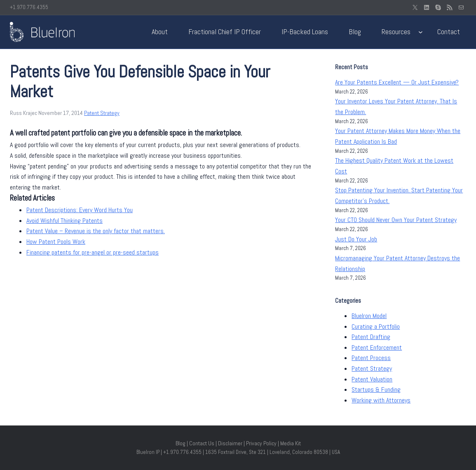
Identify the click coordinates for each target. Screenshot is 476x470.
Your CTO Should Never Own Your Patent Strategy (396, 219)
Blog (180, 443)
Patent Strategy (102, 113)
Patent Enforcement (377, 347)
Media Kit (290, 443)
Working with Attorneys (381, 400)
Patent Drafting (371, 336)
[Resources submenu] (420, 32)
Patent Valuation (372, 379)
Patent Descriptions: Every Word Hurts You (79, 210)
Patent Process (371, 357)
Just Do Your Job (356, 239)
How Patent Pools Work (55, 241)
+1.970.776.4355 (29, 7)
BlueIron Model (369, 315)
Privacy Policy (261, 443)
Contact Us (201, 443)
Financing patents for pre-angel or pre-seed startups (92, 252)
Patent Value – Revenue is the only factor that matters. (95, 231)
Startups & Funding (376, 389)
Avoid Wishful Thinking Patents (64, 220)
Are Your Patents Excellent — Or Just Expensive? (397, 82)
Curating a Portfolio (376, 326)
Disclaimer (230, 443)
